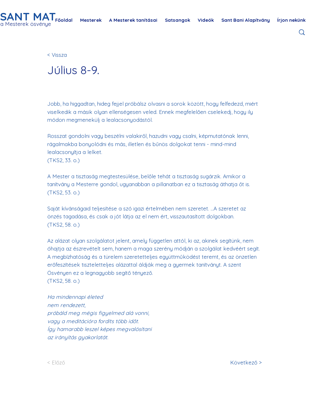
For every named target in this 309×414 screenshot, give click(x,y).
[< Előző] (68, 362)
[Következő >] (241, 362)
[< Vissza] (68, 54)
